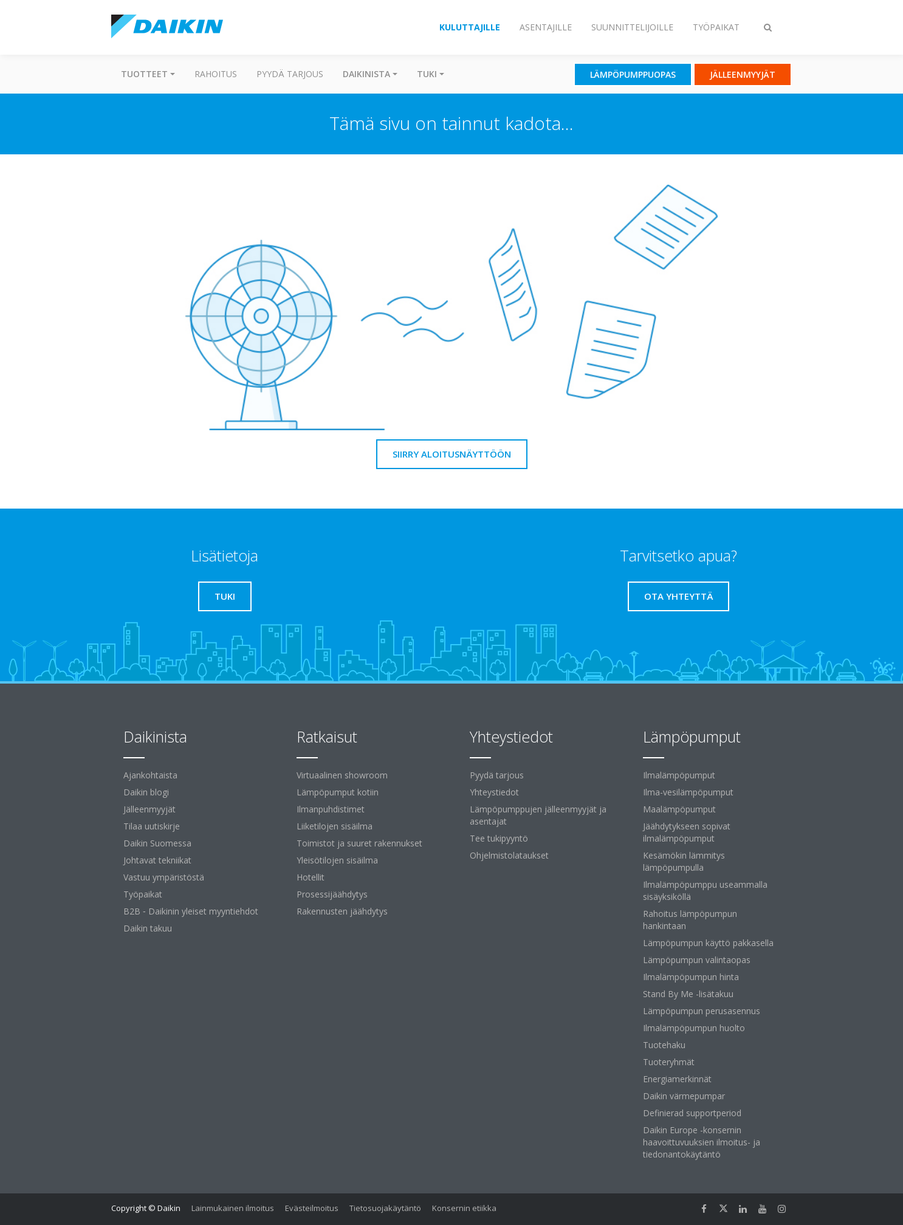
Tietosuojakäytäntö (385, 1208)
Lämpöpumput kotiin (338, 792)
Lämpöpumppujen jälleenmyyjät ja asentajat (538, 815)
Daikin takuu (147, 928)
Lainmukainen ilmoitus (232, 1208)
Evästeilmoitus (311, 1208)
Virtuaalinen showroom (342, 775)
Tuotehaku (664, 1045)
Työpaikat (142, 894)
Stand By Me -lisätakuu (688, 994)
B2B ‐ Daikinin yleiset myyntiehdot (190, 911)
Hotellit (310, 877)
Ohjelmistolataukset (509, 855)
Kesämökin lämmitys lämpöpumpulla (684, 861)
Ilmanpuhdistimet (331, 809)
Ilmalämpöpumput (679, 775)
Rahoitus (215, 74)
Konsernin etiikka (464, 1208)
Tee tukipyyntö (499, 838)
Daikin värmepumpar (684, 1096)
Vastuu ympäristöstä (163, 877)
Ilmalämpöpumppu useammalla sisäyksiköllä (705, 890)
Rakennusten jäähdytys (342, 911)
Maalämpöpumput (679, 809)
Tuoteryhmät (669, 1062)
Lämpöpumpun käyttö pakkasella (708, 943)
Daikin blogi (146, 792)
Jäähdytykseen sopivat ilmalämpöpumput (686, 832)
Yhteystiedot (494, 792)
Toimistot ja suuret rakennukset (359, 843)
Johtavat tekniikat (157, 860)
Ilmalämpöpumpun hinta (691, 977)
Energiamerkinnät (677, 1079)
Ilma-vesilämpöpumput (688, 792)
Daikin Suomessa (157, 843)
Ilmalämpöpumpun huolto (694, 1028)
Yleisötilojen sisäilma (337, 860)
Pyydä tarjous (289, 74)
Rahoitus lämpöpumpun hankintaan (690, 920)
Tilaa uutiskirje (151, 826)
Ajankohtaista (150, 775)
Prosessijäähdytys (332, 894)
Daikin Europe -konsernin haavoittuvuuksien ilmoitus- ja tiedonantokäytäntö (701, 1142)
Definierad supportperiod (692, 1113)
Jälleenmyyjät (149, 809)
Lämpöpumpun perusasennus (701, 1011)
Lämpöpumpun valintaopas (696, 960)
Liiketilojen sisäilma (335, 826)
